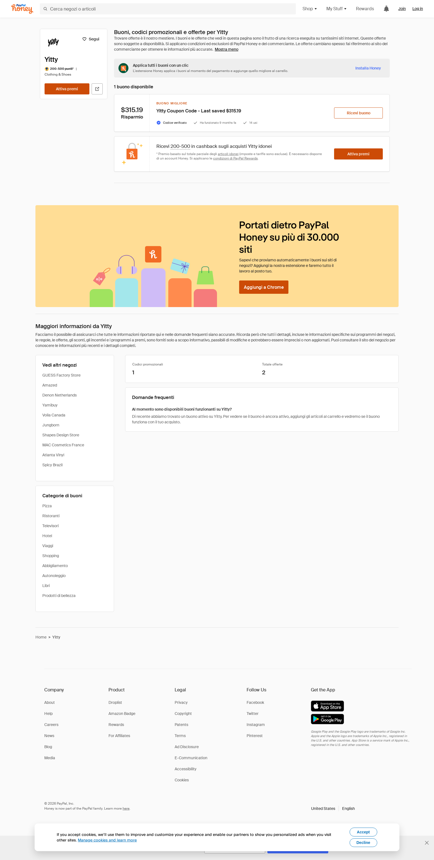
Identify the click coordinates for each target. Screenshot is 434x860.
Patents (181, 724)
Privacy (181, 702)
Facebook (255, 702)
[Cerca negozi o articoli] (168, 8)
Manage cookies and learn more (107, 840)
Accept (363, 832)
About (49, 702)
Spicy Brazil (52, 464)
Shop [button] (310, 9)
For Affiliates (119, 735)
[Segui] (91, 39)
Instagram (256, 724)
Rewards (365, 9)
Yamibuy (50, 405)
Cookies (182, 779)
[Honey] (22, 9)
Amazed (49, 385)
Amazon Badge (121, 713)
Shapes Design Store (60, 434)
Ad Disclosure (187, 746)
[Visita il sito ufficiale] (97, 88)
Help (48, 713)
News (49, 735)
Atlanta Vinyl (53, 454)
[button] (333, 808)
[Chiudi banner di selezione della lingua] (427, 843)
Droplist (115, 702)
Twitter (253, 713)
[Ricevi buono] (358, 113)
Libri (46, 585)
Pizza (47, 505)
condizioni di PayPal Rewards (235, 158)
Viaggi (47, 545)
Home (40, 637)
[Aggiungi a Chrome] (263, 287)
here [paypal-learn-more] (126, 808)
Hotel (47, 535)
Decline (363, 842)
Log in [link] (417, 8)
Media (49, 757)
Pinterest (255, 735)
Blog (48, 746)
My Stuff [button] (336, 9)
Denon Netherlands (59, 395)
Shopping (50, 555)
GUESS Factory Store (61, 375)
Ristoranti (51, 515)
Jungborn (50, 425)
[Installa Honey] (368, 68)
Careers (51, 724)
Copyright (183, 713)
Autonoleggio (54, 575)
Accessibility (186, 768)
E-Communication (191, 757)
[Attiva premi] (67, 88)
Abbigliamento (55, 565)
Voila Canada (53, 415)
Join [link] (402, 8)
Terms (180, 735)
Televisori (50, 525)
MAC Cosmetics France (63, 444)
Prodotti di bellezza (59, 595)
